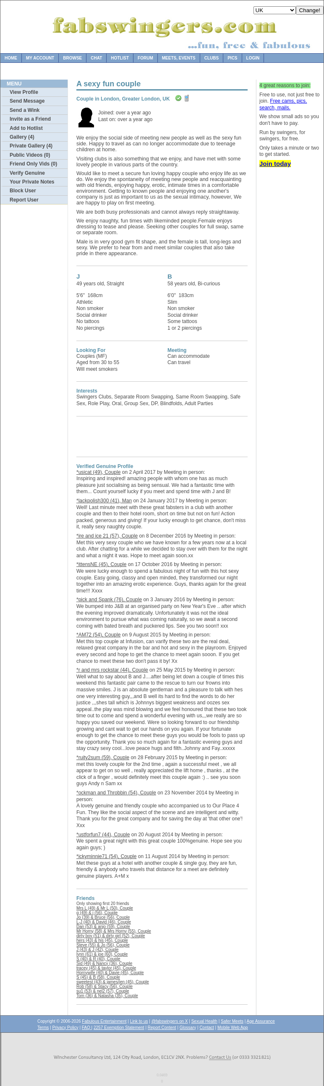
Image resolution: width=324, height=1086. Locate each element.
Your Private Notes (32, 182)
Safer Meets (232, 1021)
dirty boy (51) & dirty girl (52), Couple (110, 935)
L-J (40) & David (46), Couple (103, 922)
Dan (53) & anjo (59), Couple (103, 926)
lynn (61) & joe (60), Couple (102, 954)
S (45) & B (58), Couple (98, 977)
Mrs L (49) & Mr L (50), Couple (104, 908)
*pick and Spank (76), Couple (109, 599)
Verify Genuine (27, 173)
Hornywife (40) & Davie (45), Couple (110, 972)
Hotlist (120, 58)
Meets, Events (179, 58)
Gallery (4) (22, 137)
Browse (72, 58)
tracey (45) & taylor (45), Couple (106, 968)
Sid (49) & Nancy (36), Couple (104, 963)
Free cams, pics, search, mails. (283, 104)
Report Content (162, 1027)
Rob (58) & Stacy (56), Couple (104, 986)
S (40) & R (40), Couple (98, 959)
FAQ (86, 1027)
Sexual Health (204, 1021)
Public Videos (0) (30, 155)
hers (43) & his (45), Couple (102, 940)
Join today (275, 163)
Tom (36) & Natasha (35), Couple (107, 995)
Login (253, 58)
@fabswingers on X (170, 1021)
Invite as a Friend (30, 119)
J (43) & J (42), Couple (97, 949)
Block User (23, 191)
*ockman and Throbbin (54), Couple (116, 793)
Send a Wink (24, 110)
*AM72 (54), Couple (98, 635)
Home (11, 58)
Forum (145, 58)
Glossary (188, 1027)
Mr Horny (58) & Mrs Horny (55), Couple (113, 931)
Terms (43, 1027)
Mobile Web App (232, 1027)
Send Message (27, 101)
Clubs (211, 58)
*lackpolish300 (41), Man (104, 501)
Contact (206, 1027)
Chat (96, 58)
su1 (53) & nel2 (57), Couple (102, 991)
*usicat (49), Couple (98, 472)
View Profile (24, 92)
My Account (40, 58)
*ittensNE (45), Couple (101, 564)
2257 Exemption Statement (119, 1027)
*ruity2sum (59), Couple (102, 757)
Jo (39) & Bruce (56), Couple (103, 917)
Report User (24, 200)
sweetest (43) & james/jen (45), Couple (112, 982)
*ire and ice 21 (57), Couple (107, 536)
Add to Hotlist (26, 128)
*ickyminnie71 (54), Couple (106, 856)
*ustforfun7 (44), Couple (103, 835)
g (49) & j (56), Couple (97, 912)
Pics (232, 58)
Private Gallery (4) (31, 146)
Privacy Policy (65, 1027)
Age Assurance (261, 1021)
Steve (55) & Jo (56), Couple (103, 945)
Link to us (139, 1021)
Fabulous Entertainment (104, 1021)
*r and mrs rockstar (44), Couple (112, 670)
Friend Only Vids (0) (33, 164)
